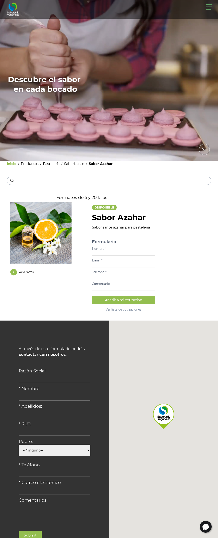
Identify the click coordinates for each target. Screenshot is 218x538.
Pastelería (51, 164)
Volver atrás (22, 272)
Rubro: (26, 441)
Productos (30, 164)
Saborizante (74, 164)
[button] (206, 527)
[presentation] (51, 523)
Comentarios (101, 284)
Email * (97, 260)
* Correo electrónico (40, 482)
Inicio (11, 164)
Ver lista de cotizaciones (123, 309)
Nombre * (99, 249)
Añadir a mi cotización (123, 300)
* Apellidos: (30, 406)
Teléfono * (99, 272)
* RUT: (25, 423)
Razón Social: (32, 370)
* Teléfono (29, 464)
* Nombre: (29, 388)
